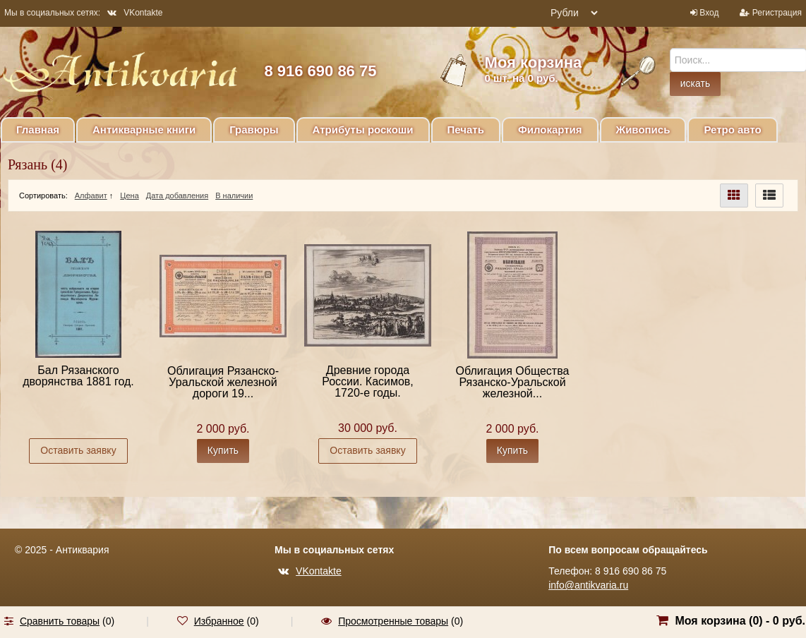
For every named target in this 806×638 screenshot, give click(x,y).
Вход (708, 13)
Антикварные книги (144, 130)
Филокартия (550, 130)
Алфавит (91, 195)
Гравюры (253, 130)
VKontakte (134, 13)
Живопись (643, 130)
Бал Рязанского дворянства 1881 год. (78, 375)
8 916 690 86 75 (320, 71)
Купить (223, 450)
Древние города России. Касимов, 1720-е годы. (368, 381)
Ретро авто (732, 130)
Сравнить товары (60, 621)
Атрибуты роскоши (363, 130)
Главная (37, 130)
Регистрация (777, 13)
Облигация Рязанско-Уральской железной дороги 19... (223, 382)
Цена (129, 195)
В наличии (234, 195)
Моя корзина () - (740, 621)
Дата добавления (177, 195)
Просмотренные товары (393, 621)
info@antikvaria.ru (588, 585)
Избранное (219, 621)
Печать (465, 130)
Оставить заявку (78, 450)
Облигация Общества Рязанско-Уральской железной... (513, 382)
